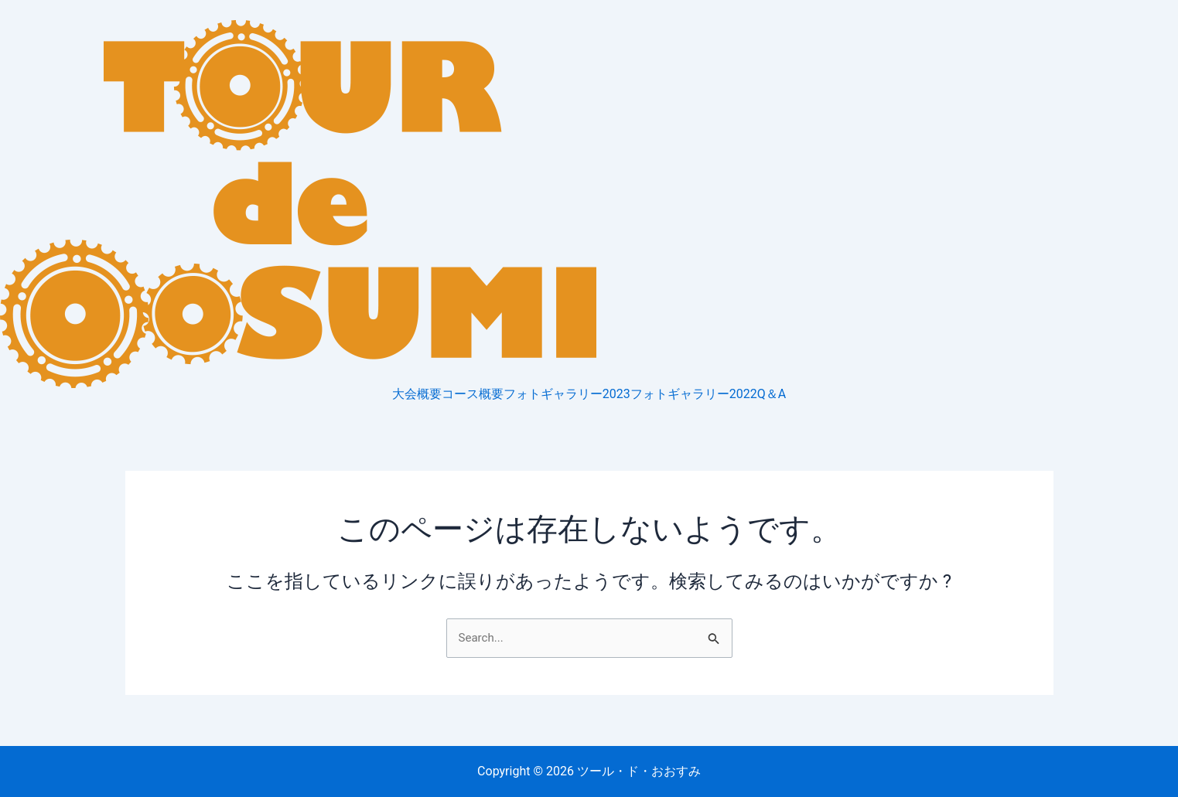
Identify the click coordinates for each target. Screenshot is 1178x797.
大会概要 (417, 394)
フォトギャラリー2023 (567, 394)
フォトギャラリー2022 (693, 394)
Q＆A (771, 394)
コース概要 (473, 394)
